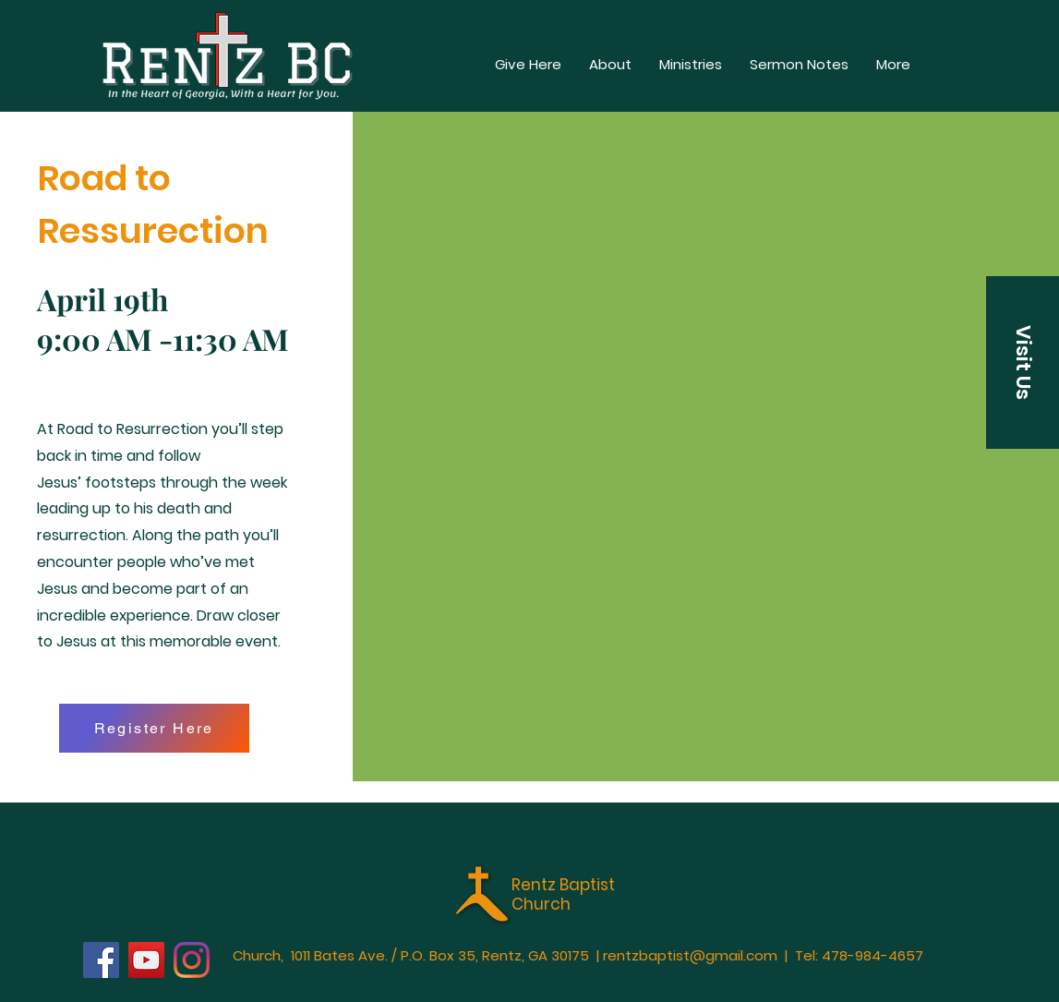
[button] (893, 65)
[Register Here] (154, 728)
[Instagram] (192, 960)
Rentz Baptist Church (563, 894)
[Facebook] (101, 960)
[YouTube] (146, 960)
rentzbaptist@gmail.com (690, 955)
